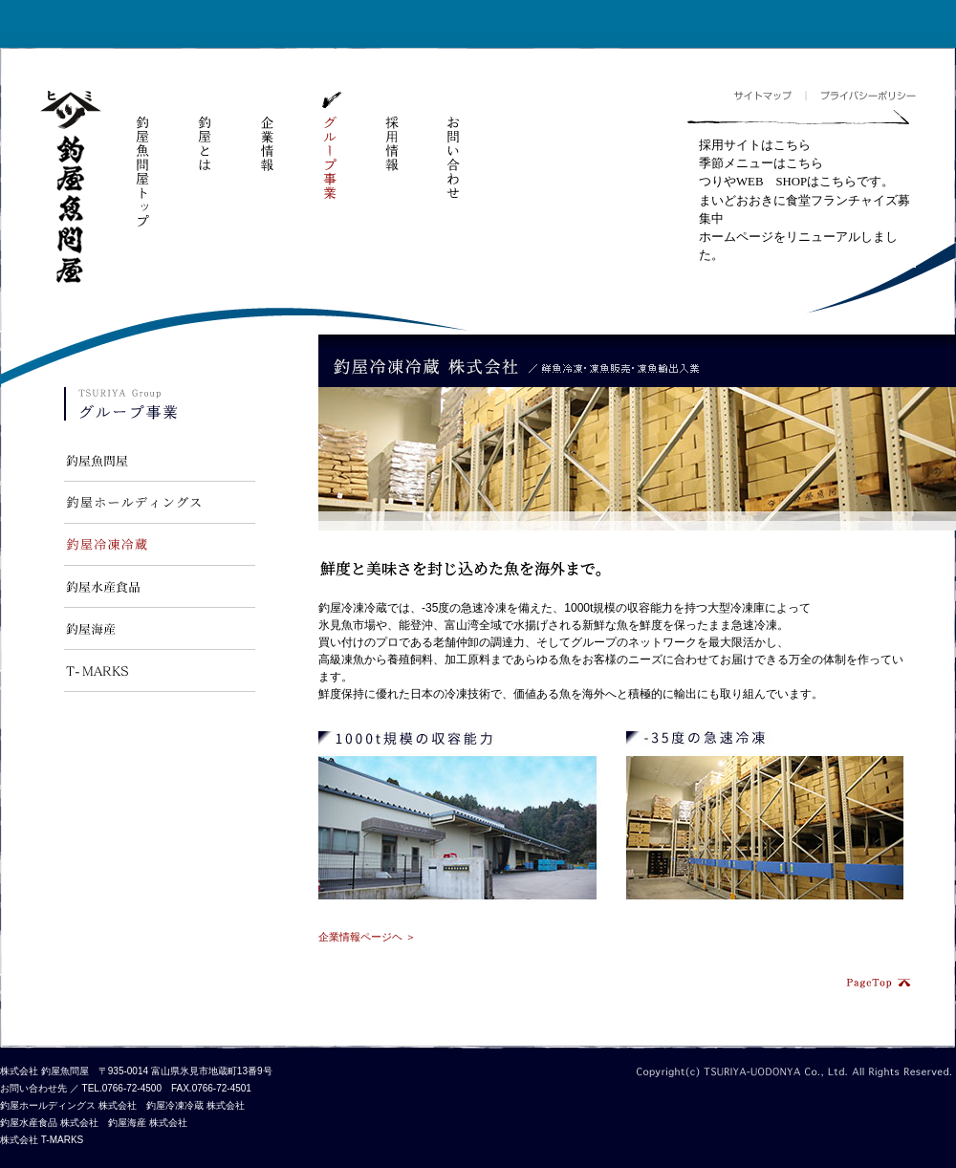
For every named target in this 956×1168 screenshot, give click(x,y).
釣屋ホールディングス (159, 503)
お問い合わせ (453, 146)
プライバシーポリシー (860, 96)
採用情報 (391, 132)
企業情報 (266, 132)
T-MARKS (159, 671)
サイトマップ (769, 96)
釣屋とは (204, 132)
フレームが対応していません (801, 202)
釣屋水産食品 (159, 587)
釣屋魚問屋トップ (142, 160)
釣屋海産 (159, 629)
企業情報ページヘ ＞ (367, 936)
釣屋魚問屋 (70, 188)
